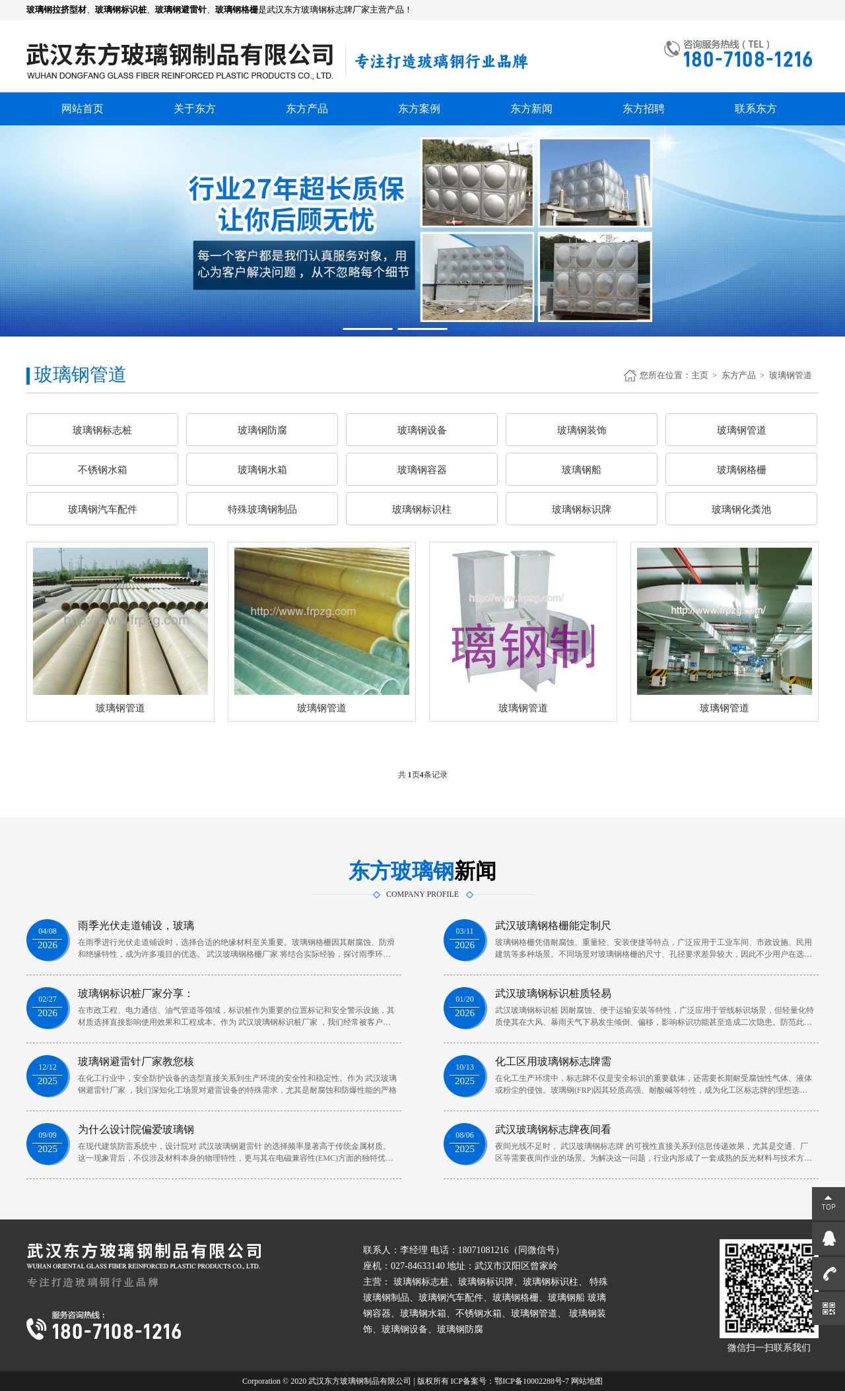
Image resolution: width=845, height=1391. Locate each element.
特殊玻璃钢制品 (262, 509)
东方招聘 (644, 108)
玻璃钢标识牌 (581, 509)
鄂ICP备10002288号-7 (531, 1381)
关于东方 (195, 108)
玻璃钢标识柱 (422, 509)
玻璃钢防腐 (262, 430)
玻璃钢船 (581, 470)
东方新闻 (531, 108)
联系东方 (756, 108)
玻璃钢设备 (422, 430)
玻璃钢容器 (422, 470)
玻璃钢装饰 (582, 430)
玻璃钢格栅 (741, 470)
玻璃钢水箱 (262, 470)
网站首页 (82, 108)
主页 (699, 375)
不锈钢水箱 (102, 470)
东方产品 (307, 108)
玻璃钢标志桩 (102, 430)
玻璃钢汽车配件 (102, 509)
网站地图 (587, 1381)
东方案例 (419, 108)
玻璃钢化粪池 (741, 509)
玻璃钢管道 (790, 375)
